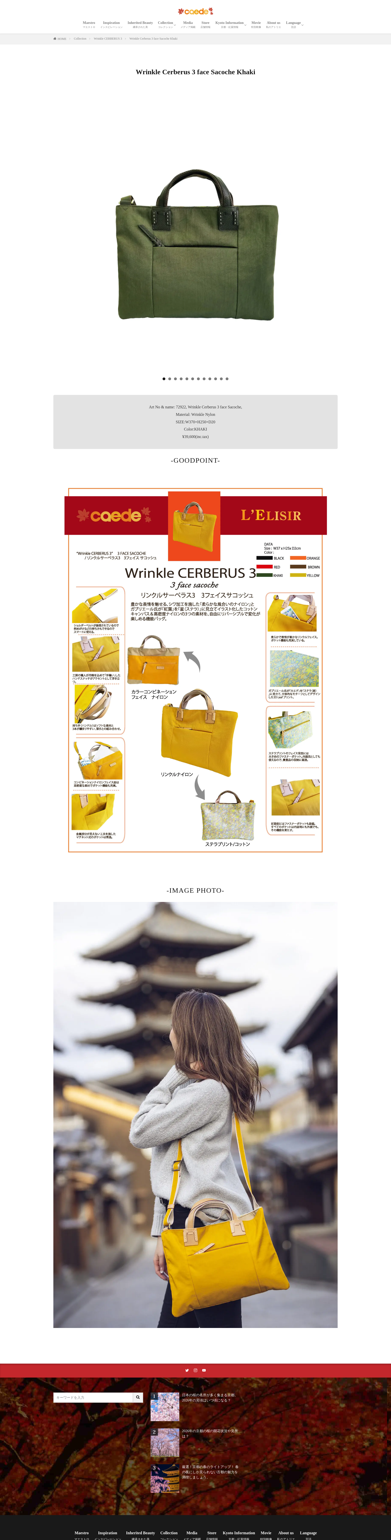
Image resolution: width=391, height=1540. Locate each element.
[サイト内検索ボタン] (138, 1398)
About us (273, 24)
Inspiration (111, 24)
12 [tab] (227, 378)
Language (293, 24)
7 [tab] (198, 378)
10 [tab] (215, 378)
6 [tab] (192, 378)
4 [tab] (181, 378)
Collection (165, 24)
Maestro (89, 24)
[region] (195, 236)
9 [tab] (209, 378)
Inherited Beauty (140, 24)
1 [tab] (164, 378)
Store (205, 24)
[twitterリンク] (187, 1370)
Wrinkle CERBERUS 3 (108, 38)
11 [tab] (221, 378)
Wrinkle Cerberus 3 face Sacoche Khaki (153, 38)
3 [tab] (175, 378)
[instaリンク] (195, 1370)
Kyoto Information (229, 24)
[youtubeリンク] (204, 1370)
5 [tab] (187, 378)
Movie (256, 24)
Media (188, 24)
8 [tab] (204, 378)
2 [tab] (169, 378)
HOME (62, 39)
